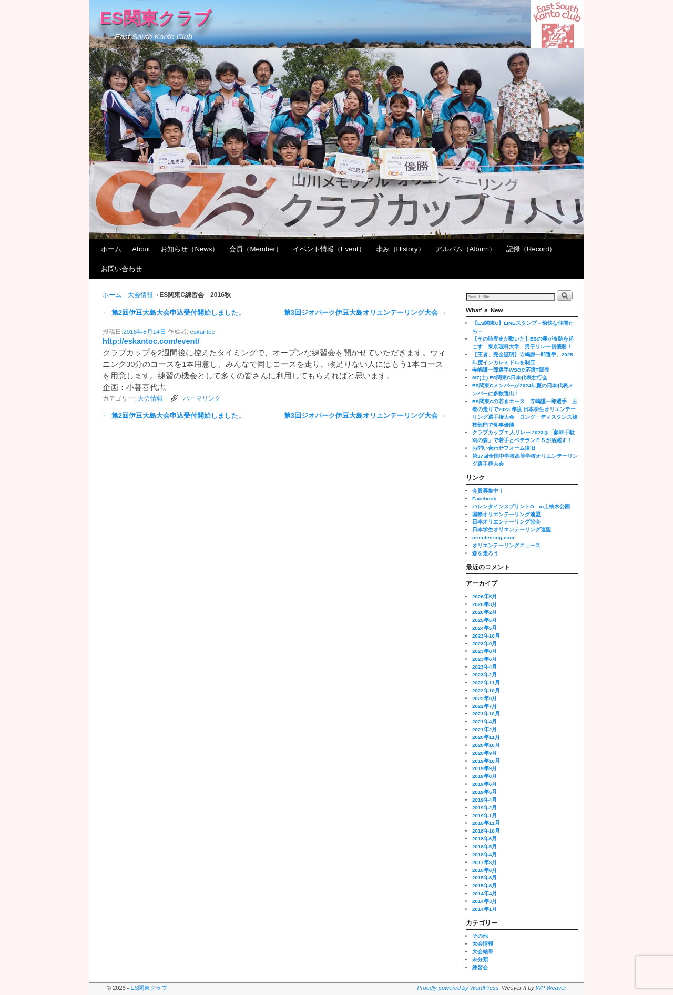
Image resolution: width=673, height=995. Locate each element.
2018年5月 (484, 846)
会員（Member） (255, 249)
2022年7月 (484, 706)
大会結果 (482, 952)
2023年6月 (484, 659)
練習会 (480, 967)
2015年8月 (484, 877)
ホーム (111, 249)
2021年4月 (484, 721)
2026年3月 (484, 604)
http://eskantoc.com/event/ (151, 341)
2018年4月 (484, 854)
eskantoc (202, 331)
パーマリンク (202, 398)
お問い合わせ (121, 269)
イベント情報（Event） (329, 249)
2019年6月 (484, 784)
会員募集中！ (488, 491)
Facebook (484, 498)
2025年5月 (484, 620)
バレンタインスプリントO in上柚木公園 (521, 506)
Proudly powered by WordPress (458, 987)
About (141, 249)
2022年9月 (484, 698)
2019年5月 (484, 792)
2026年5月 (484, 596)
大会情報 (140, 295)
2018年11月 (486, 823)
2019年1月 (484, 815)
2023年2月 (484, 675)
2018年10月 (486, 831)
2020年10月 (486, 745)
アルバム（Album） (465, 249)
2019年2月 (484, 808)
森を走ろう (485, 553)
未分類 (480, 959)
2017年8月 (484, 862)
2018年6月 (484, 839)
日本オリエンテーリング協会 (506, 522)
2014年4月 (484, 893)
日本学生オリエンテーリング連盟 (511, 529)
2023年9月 (484, 644)
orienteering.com (493, 537)
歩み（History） (400, 249)
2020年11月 (486, 737)
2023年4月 (484, 667)
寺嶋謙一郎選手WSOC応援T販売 (510, 370)
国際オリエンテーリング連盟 (506, 514)
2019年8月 (484, 776)
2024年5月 (484, 628)
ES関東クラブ (155, 18)
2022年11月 (486, 682)
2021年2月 (484, 729)
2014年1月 (484, 909)
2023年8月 (484, 651)
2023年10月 (486, 636)
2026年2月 (484, 612)
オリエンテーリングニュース (506, 545)
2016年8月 (484, 870)
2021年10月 (486, 713)
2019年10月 (486, 761)
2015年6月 (484, 885)
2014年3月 (484, 901)
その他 (480, 936)
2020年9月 (484, 753)
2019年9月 (484, 768)
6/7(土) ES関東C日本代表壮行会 (509, 378)
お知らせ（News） (189, 249)
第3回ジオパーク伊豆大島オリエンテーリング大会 (365, 312)
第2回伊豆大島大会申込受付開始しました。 (174, 312)
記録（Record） (531, 249)
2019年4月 (484, 800)
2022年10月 (486, 690)
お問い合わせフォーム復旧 (503, 448)
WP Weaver (551, 987)
